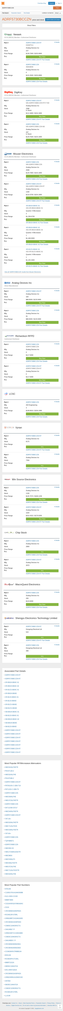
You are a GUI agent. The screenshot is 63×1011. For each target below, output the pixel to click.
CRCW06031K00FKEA (13, 973)
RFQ (42, 447)
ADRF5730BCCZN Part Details (36, 81)
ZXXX (7, 907)
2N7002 (7, 981)
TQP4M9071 (9, 841)
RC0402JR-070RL (11, 914)
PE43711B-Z (9, 771)
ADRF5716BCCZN (11, 793)
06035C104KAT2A (11, 984)
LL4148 (7, 995)
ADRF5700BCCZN (11, 844)
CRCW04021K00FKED (13, 922)
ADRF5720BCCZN (11, 837)
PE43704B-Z (9, 778)
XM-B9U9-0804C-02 (12, 719)
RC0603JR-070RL (11, 992)
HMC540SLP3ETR (11, 811)
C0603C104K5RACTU (13, 937)
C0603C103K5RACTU (13, 988)
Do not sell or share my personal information (34, 1005)
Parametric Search (41, 1003)
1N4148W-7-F (10, 929)
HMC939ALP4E (10, 796)
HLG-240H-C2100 (11, 896)
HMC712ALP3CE (11, 826)
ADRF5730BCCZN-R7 (33, 43)
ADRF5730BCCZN (32, 64)
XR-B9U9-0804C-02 (33, 227)
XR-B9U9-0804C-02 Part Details (37, 244)
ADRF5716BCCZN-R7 (13, 815)
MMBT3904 (9, 900)
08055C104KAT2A (11, 966)
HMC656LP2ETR (11, 863)
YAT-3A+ (8, 819)
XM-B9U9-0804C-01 (12, 712)
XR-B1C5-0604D (11, 704)
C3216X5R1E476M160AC (14, 903)
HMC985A (8, 855)
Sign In (60, 3)
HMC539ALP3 (10, 859)
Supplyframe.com (39, 1008)
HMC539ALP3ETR (11, 830)
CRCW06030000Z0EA (13, 944)
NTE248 (8, 889)
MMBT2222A (9, 962)
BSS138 (8, 955)
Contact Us (14, 1003)
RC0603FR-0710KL (12, 959)
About (20, 1003)
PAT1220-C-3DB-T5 (12, 789)
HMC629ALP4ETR (11, 822)
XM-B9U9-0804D (11, 723)
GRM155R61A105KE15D (14, 977)
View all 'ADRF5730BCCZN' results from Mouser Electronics (22, 272)
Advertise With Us (52, 1005)
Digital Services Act (16, 1005)
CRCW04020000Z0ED (13, 948)
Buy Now (42, 57)
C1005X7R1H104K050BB (14, 892)
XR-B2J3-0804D (10, 701)
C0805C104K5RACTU (13, 926)
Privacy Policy (51, 1003)
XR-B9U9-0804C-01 (33, 206)
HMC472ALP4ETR (11, 800)
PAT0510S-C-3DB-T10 (13, 785)
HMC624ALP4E (10, 774)
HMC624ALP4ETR (11, 767)
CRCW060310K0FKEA (13, 911)
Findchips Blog (42, 3)
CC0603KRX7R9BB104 (13, 951)
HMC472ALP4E (10, 866)
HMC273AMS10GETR (13, 852)
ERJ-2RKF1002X (11, 970)
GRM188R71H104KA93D (14, 918)
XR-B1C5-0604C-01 (33, 249)
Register (51, 3)
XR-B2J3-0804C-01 (12, 697)
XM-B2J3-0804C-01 (12, 715)
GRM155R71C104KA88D (14, 933)
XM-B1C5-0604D (11, 708)
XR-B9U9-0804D (11, 693)
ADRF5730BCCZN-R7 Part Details (38, 60)
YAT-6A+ (8, 833)
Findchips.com (3, 3)
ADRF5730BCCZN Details (53, 19)
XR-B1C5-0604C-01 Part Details (37, 266)
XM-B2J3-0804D (11, 726)
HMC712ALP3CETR (12, 870)
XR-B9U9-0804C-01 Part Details (37, 222)
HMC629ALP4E (10, 874)
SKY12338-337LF (11, 808)
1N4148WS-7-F (10, 940)
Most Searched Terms (29, 1003)
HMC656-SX (9, 848)
